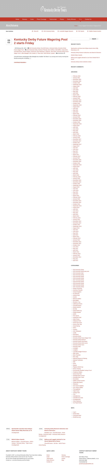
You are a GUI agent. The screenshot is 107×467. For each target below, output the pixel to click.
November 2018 (77, 120)
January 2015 (76, 199)
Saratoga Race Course (79, 375)
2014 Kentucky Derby (78, 274)
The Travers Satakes (78, 385)
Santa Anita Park (77, 373)
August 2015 (76, 187)
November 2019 (77, 101)
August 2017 (76, 146)
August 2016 (76, 166)
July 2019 (75, 108)
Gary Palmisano (41, 51)
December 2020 (77, 79)
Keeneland (76, 334)
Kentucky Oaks (77, 346)
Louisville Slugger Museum (66, 31)
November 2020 (77, 81)
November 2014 (77, 202)
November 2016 (77, 161)
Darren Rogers (26, 51)
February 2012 (76, 253)
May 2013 (75, 233)
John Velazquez (77, 331)
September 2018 (77, 123)
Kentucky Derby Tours (78, 344)
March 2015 (76, 195)
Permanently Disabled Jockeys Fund (82, 370)
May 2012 (75, 248)
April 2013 (75, 234)
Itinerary (24, 19)
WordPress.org (77, 417)
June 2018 (75, 129)
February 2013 (76, 238)
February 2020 (76, 96)
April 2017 (75, 153)
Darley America (77, 307)
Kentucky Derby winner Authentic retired (81, 61)
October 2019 (76, 103)
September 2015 (77, 185)
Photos (62, 19)
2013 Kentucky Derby (78, 269)
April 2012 (75, 250)
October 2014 (76, 204)
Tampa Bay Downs (78, 382)
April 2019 (75, 112)
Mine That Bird (76, 355)
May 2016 (75, 171)
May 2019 (75, 110)
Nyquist (75, 365)
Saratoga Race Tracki (78, 377)
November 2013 (77, 223)
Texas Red (40, 53)
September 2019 (77, 105)
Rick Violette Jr (33, 53)
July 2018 (75, 127)
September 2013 (77, 226)
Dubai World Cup (77, 310)
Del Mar (75, 309)
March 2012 (76, 252)
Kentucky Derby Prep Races (80, 341)
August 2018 (76, 125)
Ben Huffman (51, 49)
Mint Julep (75, 356)
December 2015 (77, 180)
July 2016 (75, 168)
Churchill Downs (45, 48)
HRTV (74, 327)
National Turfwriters (78, 360)
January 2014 (76, 219)
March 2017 (76, 154)
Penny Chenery (77, 368)
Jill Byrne (47, 51)
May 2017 (75, 151)
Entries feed (76, 413)
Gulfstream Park (77, 317)
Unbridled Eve (76, 396)
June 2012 (75, 246)
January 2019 (76, 117)
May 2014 (75, 212)
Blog (80, 19)
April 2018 (75, 132)
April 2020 (75, 93)
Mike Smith (76, 353)
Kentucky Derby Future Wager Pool (82, 338)
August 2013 (76, 228)
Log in (74, 412)
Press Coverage (41, 19)
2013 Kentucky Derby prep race (81, 271)
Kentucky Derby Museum (79, 339)
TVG (74, 394)
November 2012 (77, 243)
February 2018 (76, 135)
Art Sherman (76, 293)
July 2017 (75, 147)
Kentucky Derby (53, 48)
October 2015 (76, 183)
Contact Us (88, 19)
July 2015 (75, 188)
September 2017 (77, 144)
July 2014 (75, 209)
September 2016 (77, 164)
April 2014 (75, 214)
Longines (75, 350)
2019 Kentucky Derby (78, 283)
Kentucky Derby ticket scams (80, 343)
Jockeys (75, 329)
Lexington (75, 348)
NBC (74, 362)
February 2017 (76, 156)
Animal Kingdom (77, 291)
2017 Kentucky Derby (78, 280)
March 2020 (76, 94)
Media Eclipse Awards (76, 55)
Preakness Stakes (77, 372)
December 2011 (77, 257)
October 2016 (76, 163)
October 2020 (76, 83)
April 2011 (75, 260)
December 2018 (77, 118)
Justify (74, 332)
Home (17, 19)
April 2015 (75, 194)
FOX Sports (81, 31)
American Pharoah (42, 49)
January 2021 (76, 77)
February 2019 (76, 115)
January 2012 (76, 255)
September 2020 (77, 84)
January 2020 (76, 98)
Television (75, 384)
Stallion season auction (95, 31)
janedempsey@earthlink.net (86, 463)
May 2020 (75, 91)
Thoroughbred (76, 389)
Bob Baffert (58, 49)
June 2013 (75, 231)
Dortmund (33, 51)
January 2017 (76, 158)
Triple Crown (76, 391)
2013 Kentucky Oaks (78, 273)
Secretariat (76, 379)
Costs (32, 19)
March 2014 (76, 216)
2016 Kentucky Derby (78, 278)
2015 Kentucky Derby (34, 48)
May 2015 (75, 192)
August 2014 (76, 207)
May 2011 (75, 258)
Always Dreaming (77, 288)
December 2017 (77, 139)
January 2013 (76, 240)
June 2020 (75, 89)
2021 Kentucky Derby (49, 31)
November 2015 (77, 182)
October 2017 (76, 142)
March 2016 (76, 175)
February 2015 (76, 197)
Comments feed (77, 415)
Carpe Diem (65, 49)
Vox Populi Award (77, 402)
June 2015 (75, 190)
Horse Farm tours (77, 322)
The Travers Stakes (78, 387)
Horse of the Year (77, 324)
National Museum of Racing (80, 358)
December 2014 (77, 200)
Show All (36, 31)
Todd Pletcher (46, 53)
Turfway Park (76, 392)
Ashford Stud (76, 295)
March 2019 (76, 113)
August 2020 (76, 86)
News (74, 363)
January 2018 (76, 137)
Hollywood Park (77, 321)
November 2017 (77, 141)
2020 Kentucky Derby (78, 285)
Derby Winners (71, 19)
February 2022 (76, 76)
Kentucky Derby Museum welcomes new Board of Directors (86, 52)
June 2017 (75, 149)
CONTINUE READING (20, 62)
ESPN (74, 314)
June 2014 (75, 211)
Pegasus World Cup (78, 367)
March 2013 (76, 236)
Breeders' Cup (76, 302)
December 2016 (77, 159)
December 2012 (77, 241)
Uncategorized (76, 399)
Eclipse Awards (77, 312)
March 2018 (76, 134)
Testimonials (53, 19)
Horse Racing (76, 326)
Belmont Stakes (77, 298)
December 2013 (77, 221)
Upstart (53, 53)
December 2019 (77, 100)
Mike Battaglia (25, 53)
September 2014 (77, 205)
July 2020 (75, 88)
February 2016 (76, 176)
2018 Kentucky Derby (78, 281)
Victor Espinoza (77, 401)
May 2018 (75, 130)
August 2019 (76, 106)
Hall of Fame (76, 319)
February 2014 (76, 217)
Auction (75, 297)
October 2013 (76, 224)
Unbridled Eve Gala (78, 397)
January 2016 (76, 178)
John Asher (53, 51)
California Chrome (77, 303)
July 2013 (75, 229)
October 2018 (76, 122)
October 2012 (76, 245)
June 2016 (75, 170)
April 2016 (75, 173)
